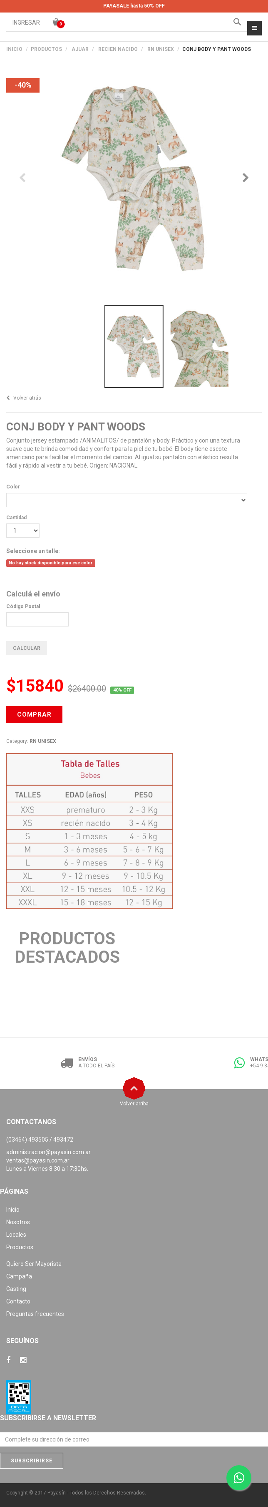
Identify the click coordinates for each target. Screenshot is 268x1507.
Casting (16, 1289)
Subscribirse (31, 1461)
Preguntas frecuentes (35, 1314)
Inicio (14, 49)
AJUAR (80, 49)
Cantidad (16, 518)
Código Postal (23, 606)
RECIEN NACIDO (118, 49)
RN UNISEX (160, 49)
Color (13, 487)
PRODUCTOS (46, 49)
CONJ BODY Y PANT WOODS (75, 426)
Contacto (18, 1301)
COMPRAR (34, 714)
